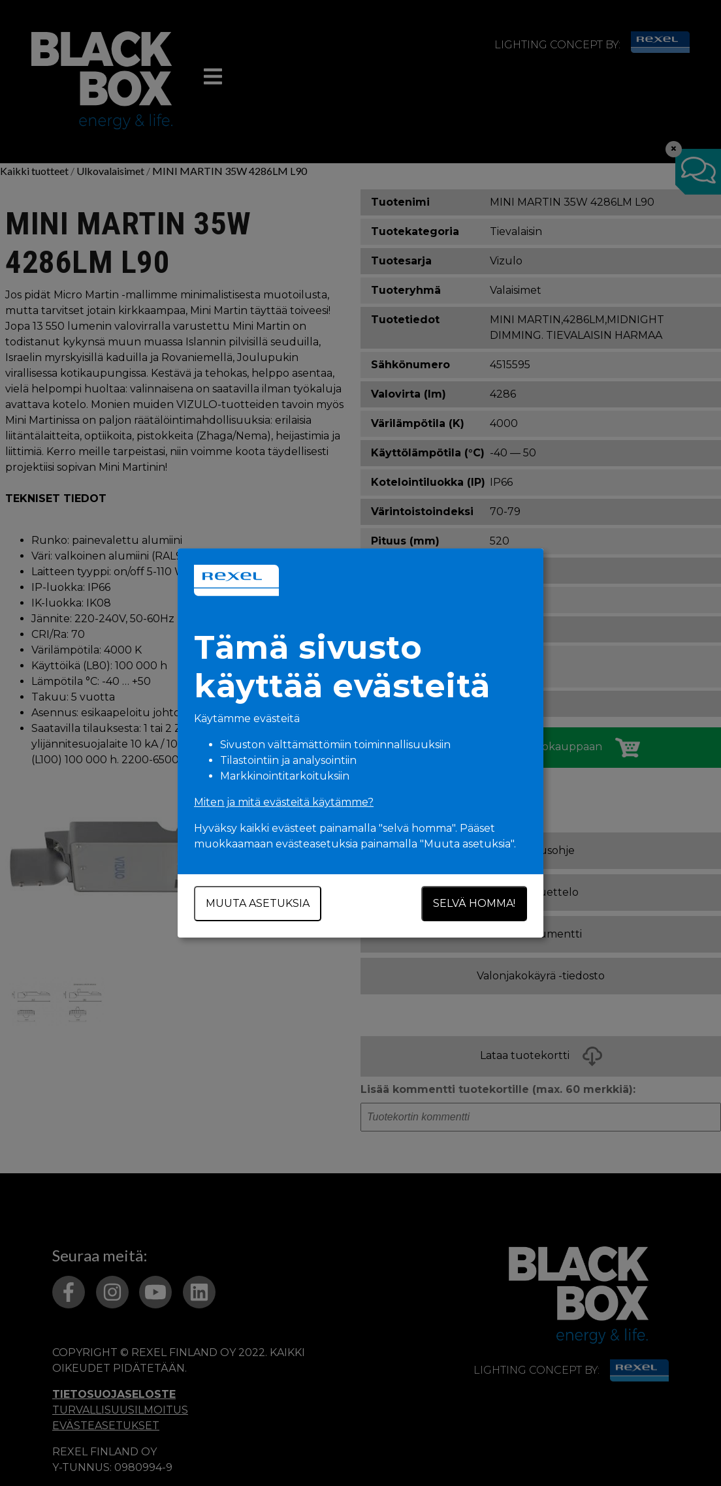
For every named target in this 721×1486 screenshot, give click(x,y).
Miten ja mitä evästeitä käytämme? (284, 802)
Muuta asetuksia (258, 903)
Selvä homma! (474, 903)
